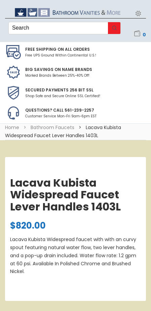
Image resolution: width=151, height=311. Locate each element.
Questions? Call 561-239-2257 (59, 110)
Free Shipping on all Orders (57, 49)
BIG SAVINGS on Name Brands (58, 69)
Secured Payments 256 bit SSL (59, 90)
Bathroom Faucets (52, 127)
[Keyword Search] (58, 28)
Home (12, 127)
